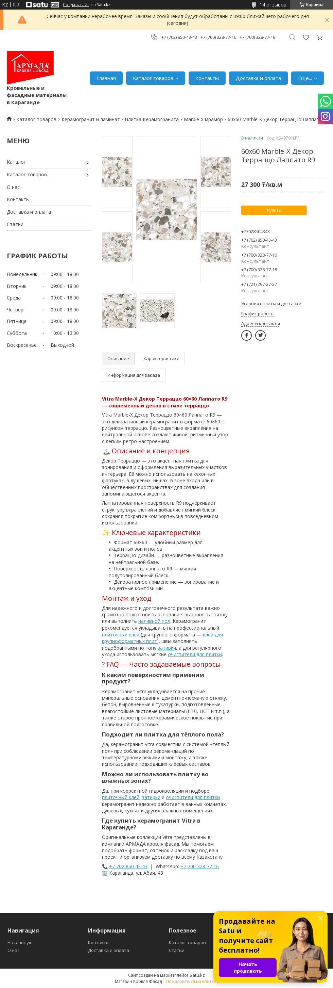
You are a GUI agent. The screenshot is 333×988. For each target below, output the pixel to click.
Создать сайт (76, 4)
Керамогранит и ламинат (91, 119)
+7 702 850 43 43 (128, 866)
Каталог (16, 162)
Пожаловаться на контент (192, 981)
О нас (13, 187)
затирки (167, 648)
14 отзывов (273, 4)
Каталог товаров (153, 78)
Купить (274, 210)
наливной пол (154, 621)
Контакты (207, 78)
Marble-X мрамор (203, 119)
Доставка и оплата (258, 78)
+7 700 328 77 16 (199, 866)
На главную (20, 942)
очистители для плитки (195, 654)
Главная (106, 78)
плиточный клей (120, 634)
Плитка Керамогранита (152, 119)
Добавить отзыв (306, 37)
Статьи (15, 224)
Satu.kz (197, 975)
